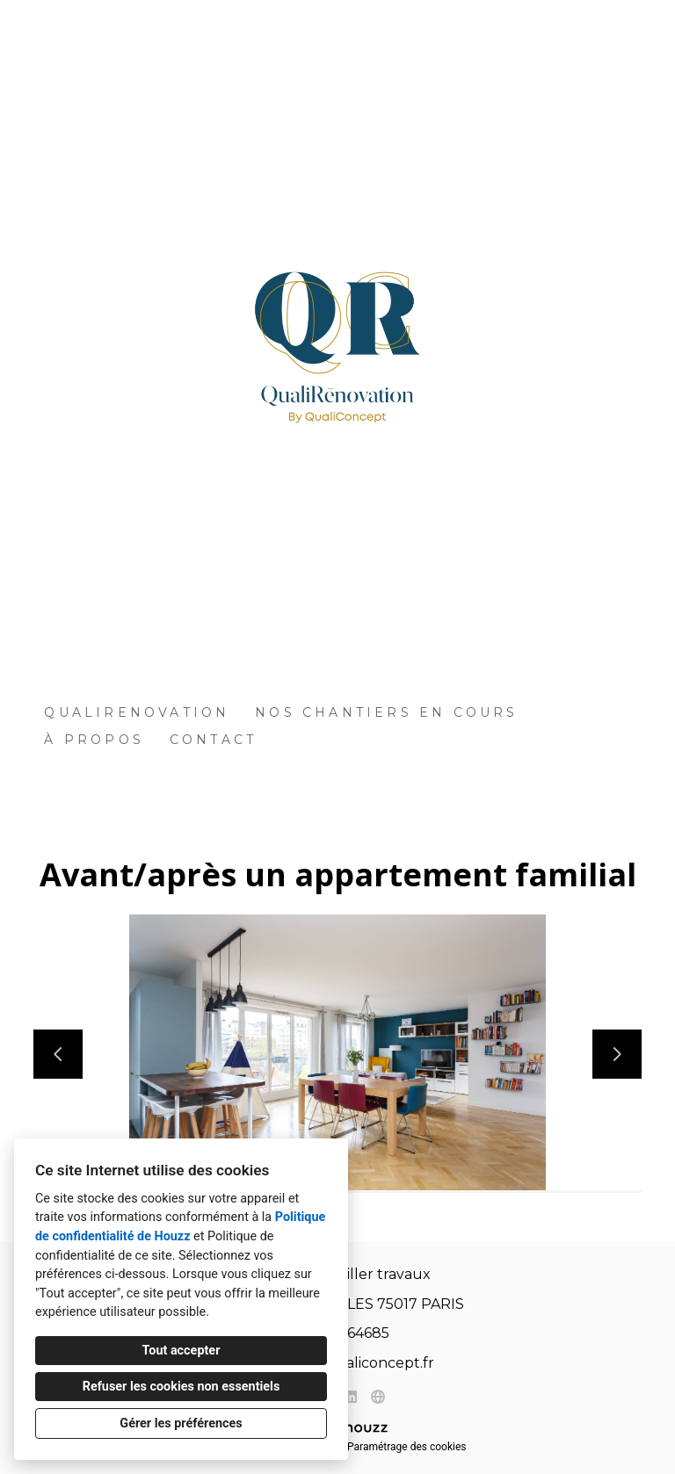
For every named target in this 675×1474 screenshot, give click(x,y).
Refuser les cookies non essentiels (181, 1386)
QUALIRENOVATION (136, 712)
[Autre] (377, 1396)
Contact (213, 740)
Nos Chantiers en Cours (386, 712)
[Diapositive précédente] (58, 1054)
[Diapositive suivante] (617, 1054)
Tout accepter (181, 1350)
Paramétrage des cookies (406, 1447)
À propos (94, 740)
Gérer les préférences (181, 1423)
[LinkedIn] (351, 1396)
